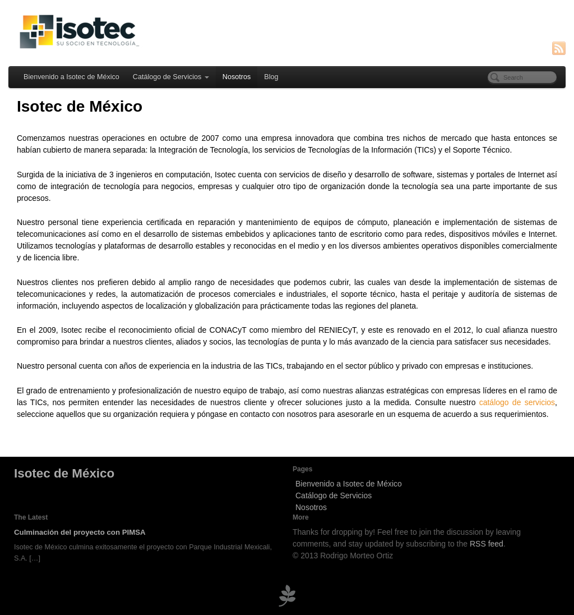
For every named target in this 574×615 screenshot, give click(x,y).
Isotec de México (64, 473)
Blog (271, 77)
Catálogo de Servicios (171, 77)
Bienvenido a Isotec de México (71, 77)
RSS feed (486, 543)
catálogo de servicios (517, 402)
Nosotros (237, 77)
